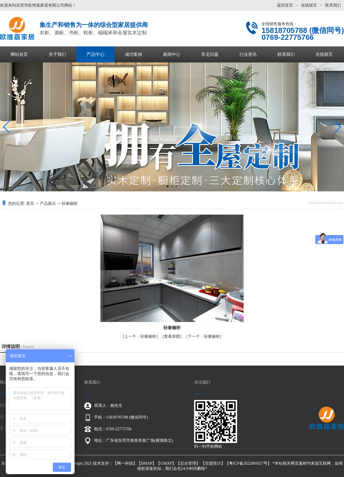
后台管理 (188, 463)
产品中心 (95, 54)
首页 (30, 203)
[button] (167, 186)
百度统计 (213, 463)
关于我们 (57, 54)
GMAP (166, 463)
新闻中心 (171, 54)
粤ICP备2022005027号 (248, 463)
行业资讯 (248, 54)
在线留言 (309, 5)
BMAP (147, 463)
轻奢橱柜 (70, 203)
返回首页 (285, 5)
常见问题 (209, 54)
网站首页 (19, 54)
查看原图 (172, 336)
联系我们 (333, 5)
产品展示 (48, 203)
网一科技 (125, 463)
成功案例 (133, 54)
